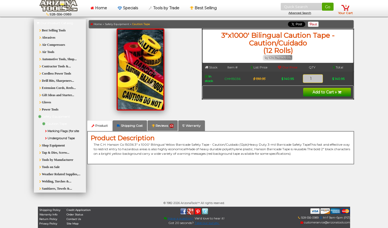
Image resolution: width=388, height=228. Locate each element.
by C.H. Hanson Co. (278, 57)
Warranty (192, 126)
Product (100, 126)
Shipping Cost (130, 126)
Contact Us (73, 219)
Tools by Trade (164, 8)
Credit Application (78, 210)
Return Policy (48, 219)
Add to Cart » (326, 92)
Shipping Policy (49, 210)
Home (98, 8)
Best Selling (203, 8)
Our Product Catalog (55, 23)
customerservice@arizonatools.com (325, 222)
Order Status (74, 214)
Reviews (162, 126)
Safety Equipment (117, 24)
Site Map (72, 223)
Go (327, 7)
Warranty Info (48, 214)
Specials (128, 8)
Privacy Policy (48, 223)
